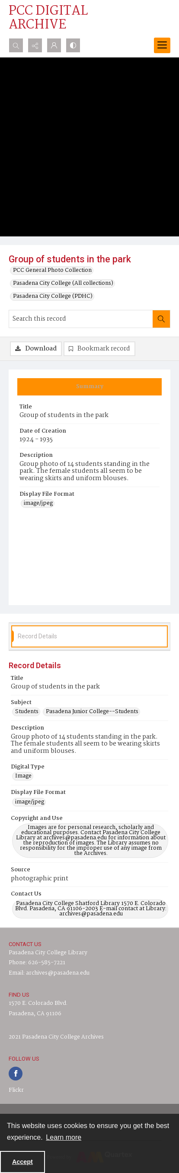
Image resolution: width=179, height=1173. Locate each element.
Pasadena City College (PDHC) (53, 296)
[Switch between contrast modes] (73, 45)
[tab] (89, 387)
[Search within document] (161, 319)
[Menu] (162, 45)
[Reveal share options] (35, 45)
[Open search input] (16, 45)
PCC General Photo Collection (52, 270)
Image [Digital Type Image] (23, 776)
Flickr (16, 1090)
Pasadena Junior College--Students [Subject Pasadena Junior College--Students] (92, 712)
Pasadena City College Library (48, 952)
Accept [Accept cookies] (22, 1161)
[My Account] (54, 45)
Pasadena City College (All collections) (63, 283)
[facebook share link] (15, 1074)
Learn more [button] (63, 1137)
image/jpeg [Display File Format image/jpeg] (38, 503)
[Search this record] (81, 319)
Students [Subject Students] (26, 712)
